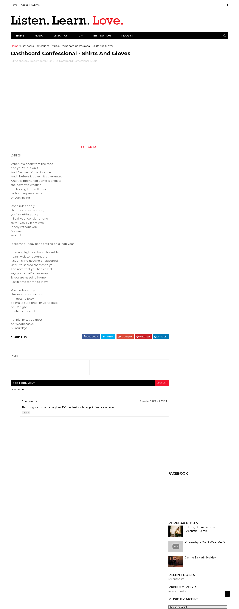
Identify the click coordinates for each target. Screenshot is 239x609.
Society (172, 464)
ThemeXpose (104, 603)
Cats (182, 231)
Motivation (201, 387)
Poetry (217, 412)
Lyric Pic (195, 367)
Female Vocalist (177, 309)
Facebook (190, 302)
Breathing (174, 225)
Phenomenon (176, 406)
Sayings (193, 432)
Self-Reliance (176, 445)
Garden (186, 328)
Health (206, 335)
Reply (29, 414)
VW (203, 503)
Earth (171, 289)
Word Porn (197, 516)
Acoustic (194, 192)
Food (208, 309)
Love (181, 367)
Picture (172, 412)
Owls (212, 399)
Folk (195, 309)
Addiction (212, 192)
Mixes (171, 387)
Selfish (185, 451)
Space (187, 464)
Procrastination (189, 419)
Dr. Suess (192, 276)
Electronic (192, 296)
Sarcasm (215, 425)
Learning (190, 354)
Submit (39, 4)
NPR (170, 399)
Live (170, 361)
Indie (171, 348)
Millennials (204, 374)
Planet (203, 412)
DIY (84, 35)
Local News (206, 361)
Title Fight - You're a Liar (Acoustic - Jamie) (197, 101)
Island (201, 348)
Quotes (208, 419)
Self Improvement (179, 438)
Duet (209, 283)
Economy (205, 289)
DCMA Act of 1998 (134, 603)
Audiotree (174, 205)
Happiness (174, 335)
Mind (171, 380)
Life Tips (206, 354)
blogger (147, 384)
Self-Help (201, 438)
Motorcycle (175, 393)
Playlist (131, 35)
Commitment (208, 244)
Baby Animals (176, 212)
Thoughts (191, 497)
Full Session (175, 322)
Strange (203, 471)
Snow (171, 458)
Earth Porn (186, 289)
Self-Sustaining (199, 445)
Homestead (191, 341)
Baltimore (174, 218)
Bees (189, 218)
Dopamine (174, 276)
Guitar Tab (203, 328)
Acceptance (175, 192)
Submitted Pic (203, 477)
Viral (184, 509)
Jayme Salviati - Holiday (197, 130)
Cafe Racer (193, 225)
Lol (169, 367)
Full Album (174, 315)
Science (210, 432)
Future (172, 328)
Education (174, 296)
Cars (170, 231)
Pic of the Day (200, 406)
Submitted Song (206, 484)
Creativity (209, 250)
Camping (211, 225)
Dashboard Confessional (38, 45)
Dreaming (210, 276)
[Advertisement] (119, 566)
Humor (209, 341)
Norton (198, 399)
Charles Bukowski (201, 231)
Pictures (188, 412)
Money (185, 387)
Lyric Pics (64, 35)
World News (196, 522)
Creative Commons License (190, 548)
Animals (204, 199)
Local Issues (186, 361)
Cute (186, 257)
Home (17, 4)
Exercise (173, 302)
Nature (183, 399)
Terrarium (173, 497)
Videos (172, 509)
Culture (172, 257)
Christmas (185, 238)
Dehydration (175, 270)
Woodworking (176, 516)
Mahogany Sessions (180, 374)
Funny (206, 322)
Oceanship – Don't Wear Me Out (203, 115)
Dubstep (194, 283)
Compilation (175, 250)
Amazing (187, 199)
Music (42, 35)
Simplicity (201, 451)
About (27, 4)
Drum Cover (175, 283)
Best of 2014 (206, 218)
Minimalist (206, 380)
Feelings (208, 302)
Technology (191, 490)
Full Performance (197, 315)
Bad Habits (197, 212)
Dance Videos (187, 264)
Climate (172, 244)
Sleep (217, 451)
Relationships (176, 425)
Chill (170, 238)
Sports (188, 471)
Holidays (173, 341)
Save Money (175, 432)
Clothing (189, 244)
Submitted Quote (179, 484)
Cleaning (202, 238)
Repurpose (197, 425)
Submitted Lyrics (178, 477)
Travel (206, 497)
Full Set (192, 322)
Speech (202, 464)
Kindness (173, 354)
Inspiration (105, 35)
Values (215, 503)
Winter (213, 509)
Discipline (215, 270)
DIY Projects (213, 257)
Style (217, 471)
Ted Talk (209, 490)
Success (173, 490)
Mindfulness (187, 380)
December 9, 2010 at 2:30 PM (139, 402)
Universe (189, 503)
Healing (191, 335)
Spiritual (173, 471)
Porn (171, 419)
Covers (193, 250)
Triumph (173, 503)
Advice (172, 199)
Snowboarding (190, 458)
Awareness (193, 205)
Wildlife (198, 509)
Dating (207, 264)
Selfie (171, 451)
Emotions (210, 296)
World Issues (175, 522)
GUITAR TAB (84, 148)
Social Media (213, 458)
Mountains (194, 393)
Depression (196, 270)
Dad (170, 264)
